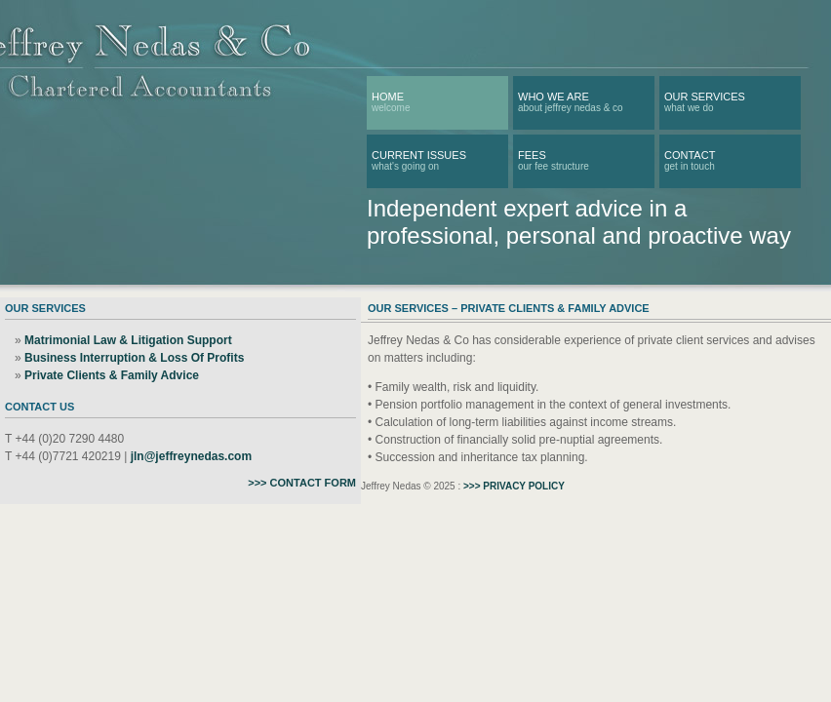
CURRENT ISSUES (419, 155)
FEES (532, 155)
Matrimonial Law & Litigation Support (128, 340)
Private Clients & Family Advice (111, 375)
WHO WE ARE (553, 96)
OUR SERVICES (704, 96)
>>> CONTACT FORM (302, 482)
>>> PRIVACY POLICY (514, 486)
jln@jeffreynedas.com (191, 456)
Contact (689, 155)
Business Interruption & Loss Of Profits (134, 358)
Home (388, 96)
